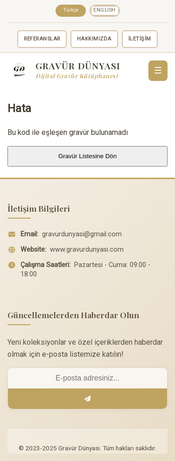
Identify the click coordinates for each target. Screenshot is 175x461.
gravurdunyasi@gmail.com (82, 234)
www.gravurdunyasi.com (87, 250)
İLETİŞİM (139, 39)
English (104, 10)
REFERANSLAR (42, 39)
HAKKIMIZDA (94, 39)
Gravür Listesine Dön (87, 156)
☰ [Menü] (158, 70)
